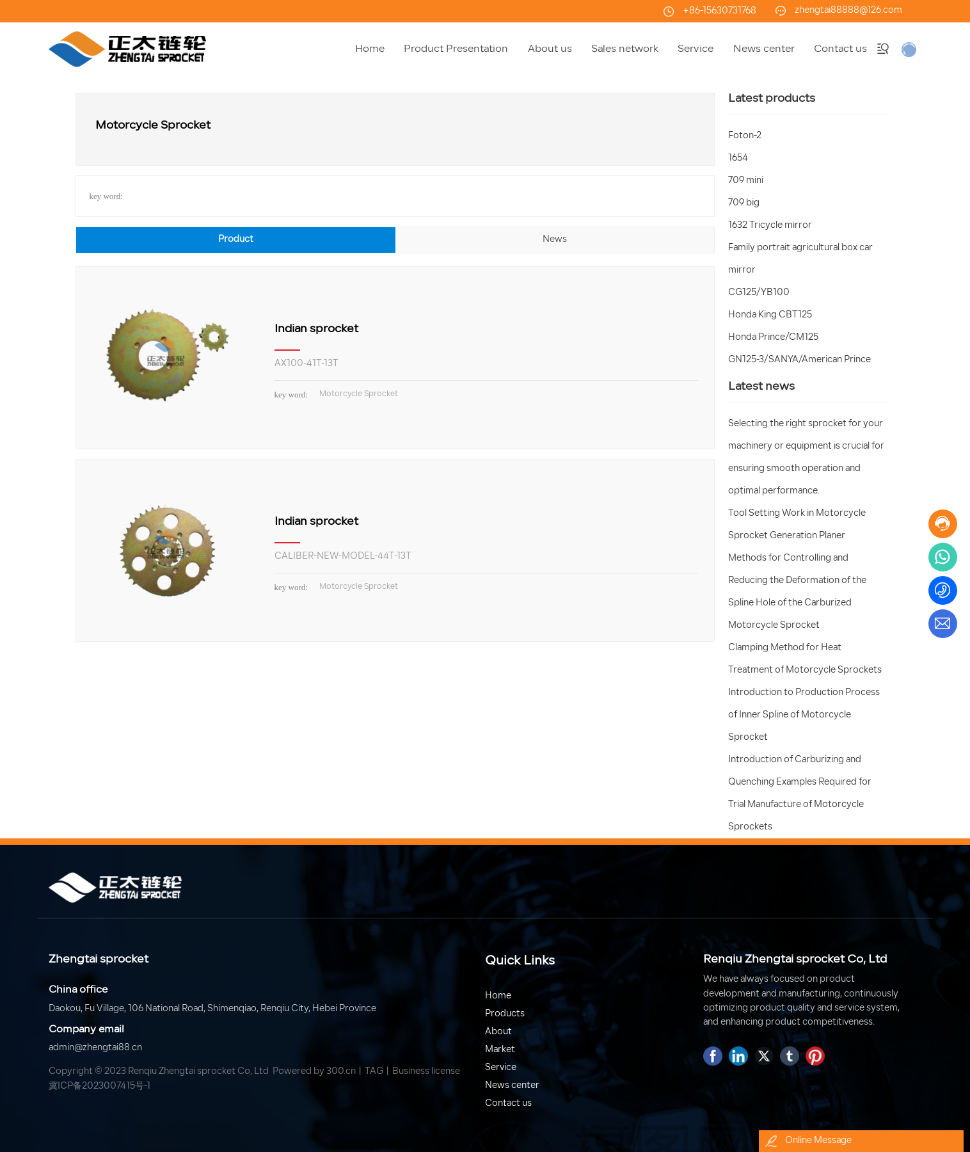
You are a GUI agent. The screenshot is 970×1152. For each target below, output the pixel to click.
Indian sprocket (316, 329)
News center (512, 1086)
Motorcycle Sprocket (358, 394)
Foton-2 (744, 136)
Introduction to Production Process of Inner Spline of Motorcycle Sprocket (804, 715)
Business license (426, 1071)
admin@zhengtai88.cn (95, 1048)
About (498, 1032)
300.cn (341, 1071)
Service (500, 1068)
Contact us (508, 1103)
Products (505, 1014)
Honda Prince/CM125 (773, 337)
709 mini (745, 181)
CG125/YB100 (759, 293)
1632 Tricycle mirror (770, 225)
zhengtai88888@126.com (848, 10)
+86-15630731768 (719, 11)
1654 (738, 158)
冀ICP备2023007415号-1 (99, 1086)
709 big (743, 203)
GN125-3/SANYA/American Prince (799, 360)
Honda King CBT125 (770, 315)
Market (500, 1050)
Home (498, 996)
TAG (374, 1071)
